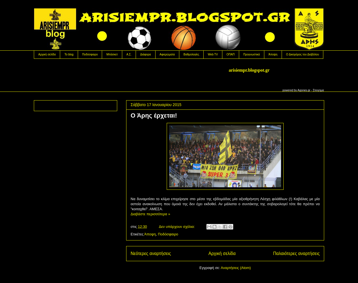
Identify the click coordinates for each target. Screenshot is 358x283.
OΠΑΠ (231, 54)
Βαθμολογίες (191, 54)
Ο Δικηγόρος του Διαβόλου (302, 54)
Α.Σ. (128, 54)
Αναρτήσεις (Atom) (236, 268)
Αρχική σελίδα (47, 54)
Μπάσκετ (111, 54)
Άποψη (272, 54)
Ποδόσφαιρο (90, 54)
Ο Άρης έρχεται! (154, 115)
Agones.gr (304, 90)
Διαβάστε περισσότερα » (150, 214)
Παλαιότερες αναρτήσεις (296, 253)
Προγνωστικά (251, 54)
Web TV (213, 54)
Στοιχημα (318, 90)
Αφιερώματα (167, 54)
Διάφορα (145, 54)
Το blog (68, 54)
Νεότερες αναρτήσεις (151, 253)
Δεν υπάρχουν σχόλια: (177, 226)
